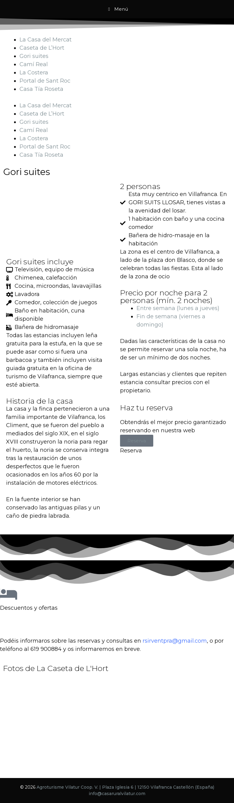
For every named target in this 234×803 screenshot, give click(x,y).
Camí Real (34, 64)
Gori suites (34, 56)
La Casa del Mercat (46, 39)
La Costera (34, 72)
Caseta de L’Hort (42, 48)
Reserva (136, 441)
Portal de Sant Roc (45, 80)
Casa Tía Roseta (41, 89)
